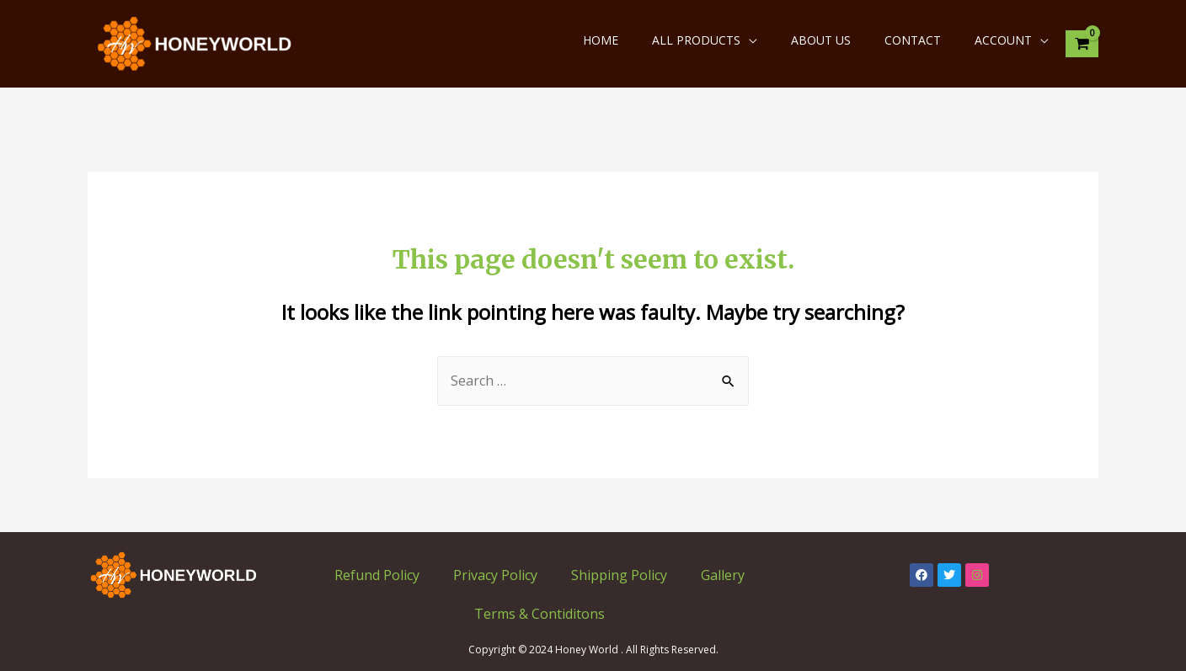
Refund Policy (376, 575)
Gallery (723, 575)
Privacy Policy (495, 575)
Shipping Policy (619, 575)
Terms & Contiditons (539, 613)
